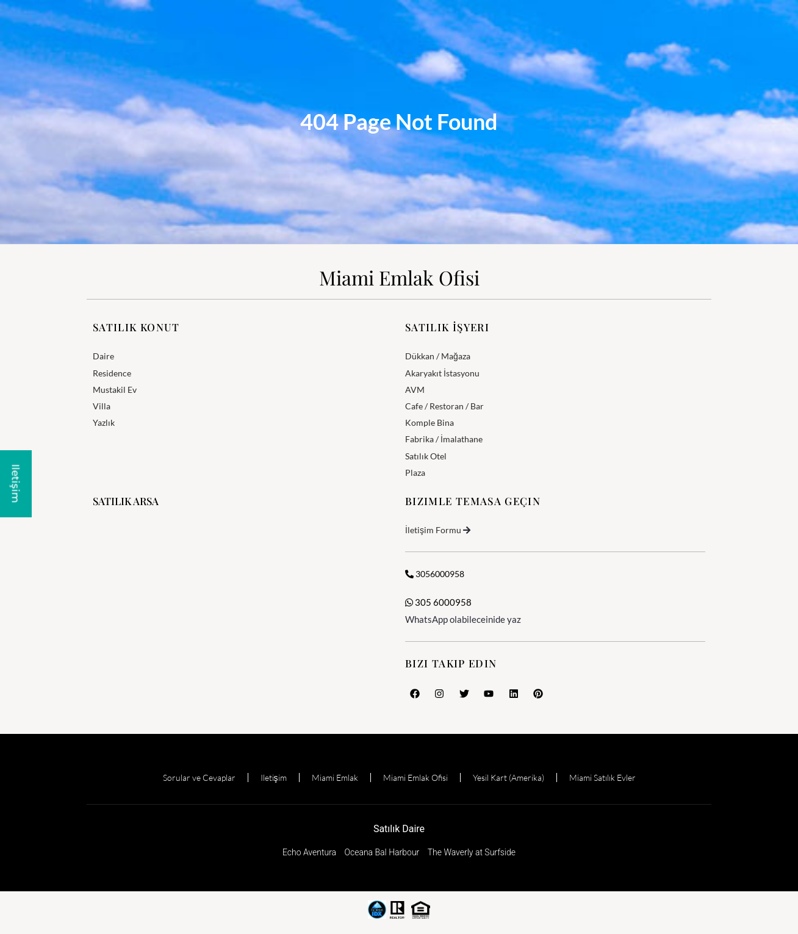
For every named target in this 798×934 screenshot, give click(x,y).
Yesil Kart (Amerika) (508, 777)
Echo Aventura (309, 852)
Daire (103, 356)
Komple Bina (429, 422)
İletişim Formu (433, 530)
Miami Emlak (335, 777)
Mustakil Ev (115, 389)
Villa (101, 406)
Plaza (415, 472)
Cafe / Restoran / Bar (444, 406)
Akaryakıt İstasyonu (442, 373)
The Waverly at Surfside (472, 852)
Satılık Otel (426, 456)
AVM (415, 389)
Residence (112, 373)
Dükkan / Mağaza (437, 356)
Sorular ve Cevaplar (199, 777)
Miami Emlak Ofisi (399, 277)
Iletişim (274, 777)
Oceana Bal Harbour (382, 852)
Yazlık (104, 422)
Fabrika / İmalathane (444, 439)
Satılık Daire (399, 829)
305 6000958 (438, 602)
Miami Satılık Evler (602, 777)
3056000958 (434, 574)
